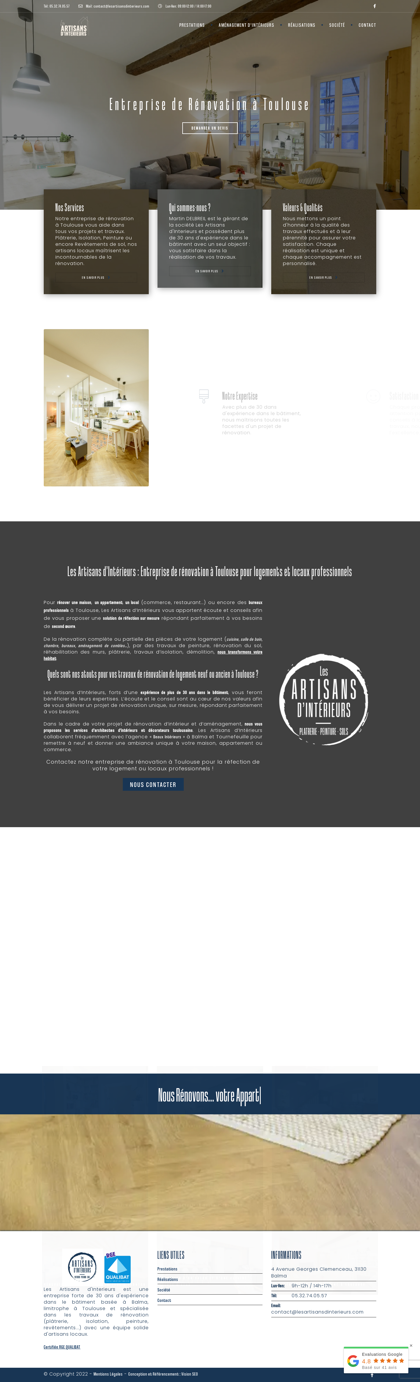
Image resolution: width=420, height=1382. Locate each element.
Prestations (192, 25)
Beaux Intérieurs (167, 736)
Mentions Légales (108, 1374)
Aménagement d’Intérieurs (246, 25)
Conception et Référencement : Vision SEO (163, 1374)
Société (337, 25)
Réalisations (302, 25)
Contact (367, 25)
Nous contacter (153, 784)
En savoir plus (93, 277)
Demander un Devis (210, 128)
